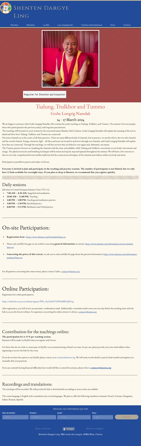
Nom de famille (8, 413)
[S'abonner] (126, 417)
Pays (94, 413)
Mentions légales (94, 428)
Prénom (33, 413)
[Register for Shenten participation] (44, 94)
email (59, 413)
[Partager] (69, 429)
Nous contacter (43, 428)
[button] (14, 25)
